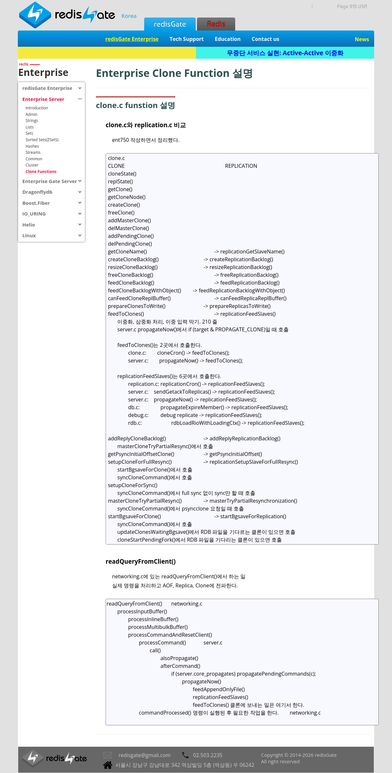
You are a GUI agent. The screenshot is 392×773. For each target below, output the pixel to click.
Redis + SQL (106, 52)
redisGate (170, 24)
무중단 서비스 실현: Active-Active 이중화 (285, 52)
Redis (216, 24)
